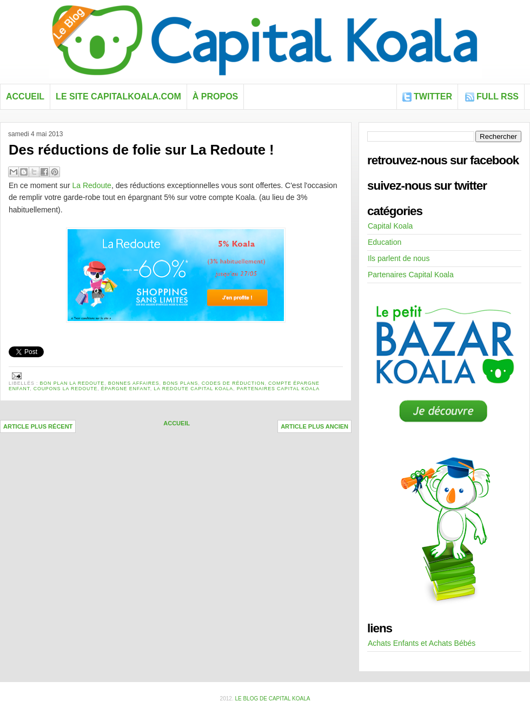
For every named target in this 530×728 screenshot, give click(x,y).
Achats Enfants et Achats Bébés (421, 643)
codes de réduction (233, 383)
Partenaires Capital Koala (278, 388)
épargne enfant (125, 388)
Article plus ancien (314, 426)
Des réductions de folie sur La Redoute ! (141, 149)
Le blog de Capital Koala (272, 699)
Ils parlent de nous (398, 258)
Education (384, 242)
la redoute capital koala (193, 388)
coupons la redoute (66, 388)
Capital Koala (390, 226)
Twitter (433, 96)
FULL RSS (497, 96)
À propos (215, 96)
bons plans (180, 383)
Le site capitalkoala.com (118, 96)
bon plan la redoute (72, 383)
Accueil (25, 96)
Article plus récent (37, 426)
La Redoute (91, 185)
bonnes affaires (134, 383)
